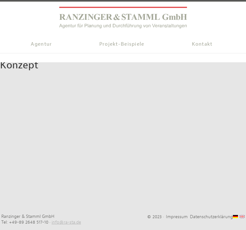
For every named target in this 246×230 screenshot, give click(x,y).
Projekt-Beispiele (121, 44)
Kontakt (202, 44)
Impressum (177, 216)
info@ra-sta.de (66, 222)
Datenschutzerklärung (211, 216)
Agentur (41, 44)
